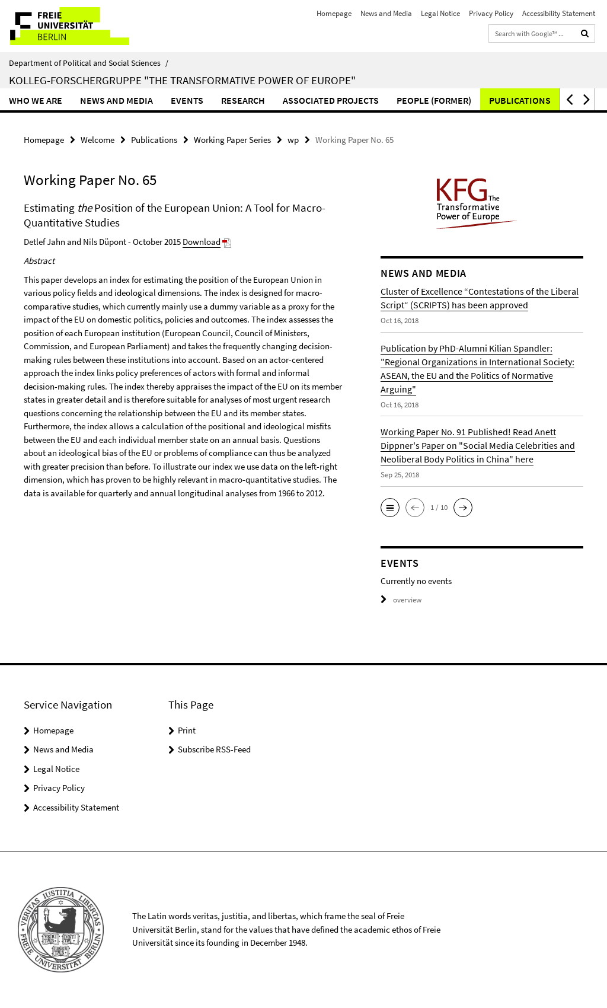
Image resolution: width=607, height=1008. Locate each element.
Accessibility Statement (558, 13)
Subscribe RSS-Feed (214, 749)
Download (202, 241)
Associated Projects (331, 100)
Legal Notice (440, 13)
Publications (520, 100)
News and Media (386, 13)
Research (243, 100)
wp (293, 139)
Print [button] (187, 730)
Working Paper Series (232, 139)
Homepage (334, 13)
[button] (568, 99)
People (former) (434, 100)
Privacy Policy (491, 13)
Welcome (97, 139)
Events (187, 100)
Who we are (35, 100)
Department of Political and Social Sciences (88, 63)
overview (401, 600)
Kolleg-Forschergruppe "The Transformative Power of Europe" (182, 80)
